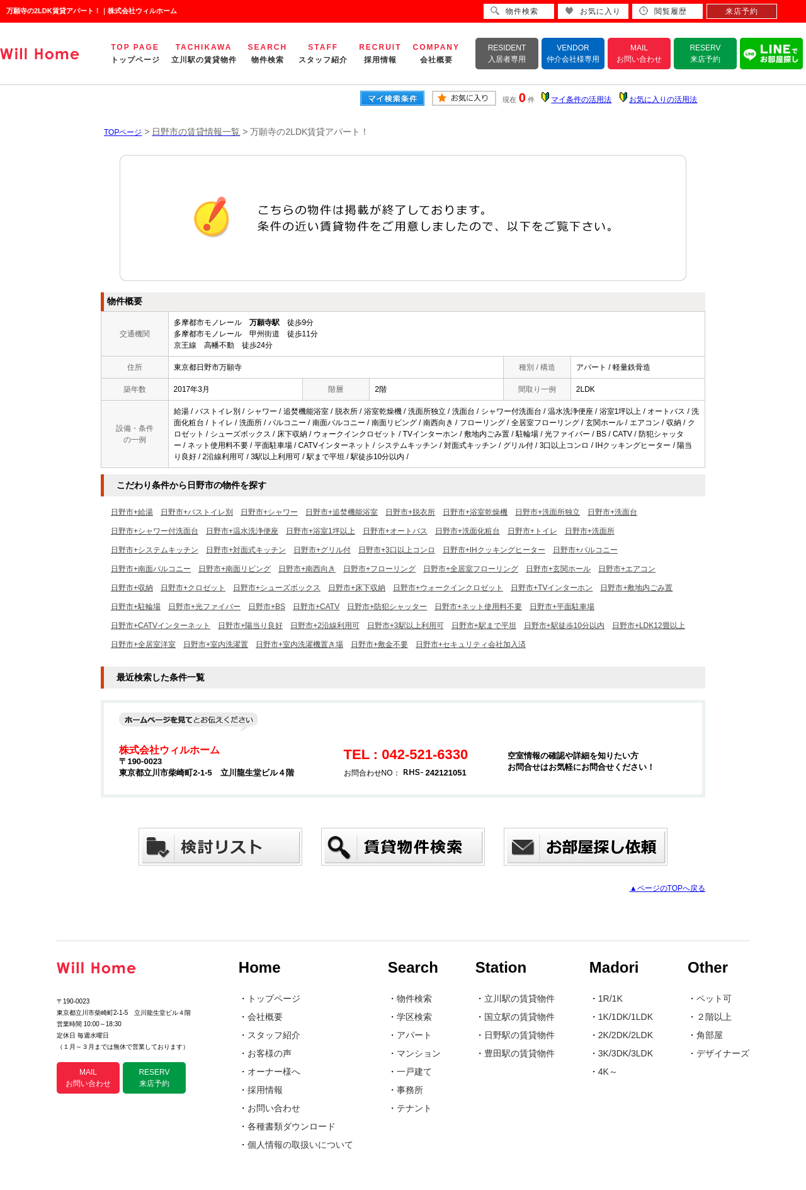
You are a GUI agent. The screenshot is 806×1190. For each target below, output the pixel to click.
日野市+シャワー (269, 512)
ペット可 (714, 998)
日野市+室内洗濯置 (215, 644)
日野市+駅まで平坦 (483, 625)
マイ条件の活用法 (581, 99)
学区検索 (414, 1017)
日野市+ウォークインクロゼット (448, 587)
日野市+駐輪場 (136, 606)
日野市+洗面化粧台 (467, 531)
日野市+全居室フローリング (470, 568)
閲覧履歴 (663, 11)
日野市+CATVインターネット (160, 625)
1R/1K (610, 998)
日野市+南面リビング (234, 568)
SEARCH (268, 53)
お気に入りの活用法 (663, 99)
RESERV (705, 53)
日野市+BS (266, 606)
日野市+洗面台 (612, 512)
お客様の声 (269, 1053)
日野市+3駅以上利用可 (405, 625)
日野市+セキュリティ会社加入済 (471, 644)
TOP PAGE (135, 53)
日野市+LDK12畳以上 (648, 625)
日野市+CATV (316, 606)
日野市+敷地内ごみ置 (636, 587)
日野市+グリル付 (322, 550)
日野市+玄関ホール (558, 568)
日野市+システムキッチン (154, 550)
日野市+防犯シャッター (387, 606)
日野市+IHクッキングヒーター (494, 550)
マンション (419, 1053)
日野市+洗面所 (590, 531)
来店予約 (741, 11)
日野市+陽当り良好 (250, 625)
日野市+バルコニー (585, 550)
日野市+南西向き (307, 568)
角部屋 (709, 1035)
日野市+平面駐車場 (562, 606)
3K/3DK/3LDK (625, 1053)
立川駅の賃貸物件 (519, 998)
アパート (414, 1035)
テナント (414, 1108)
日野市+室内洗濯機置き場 (299, 644)
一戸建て (414, 1072)
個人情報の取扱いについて (300, 1145)
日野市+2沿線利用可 (325, 625)
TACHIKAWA (204, 53)
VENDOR (573, 53)
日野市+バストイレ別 (197, 512)
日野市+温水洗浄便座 (242, 531)
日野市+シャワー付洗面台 (154, 531)
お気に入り (593, 11)
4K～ (608, 1072)
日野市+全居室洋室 (143, 644)
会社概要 (265, 1017)
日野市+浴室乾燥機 (475, 512)
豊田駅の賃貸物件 (519, 1053)
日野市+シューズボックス (277, 587)
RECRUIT (380, 53)
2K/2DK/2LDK (625, 1035)
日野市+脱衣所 (410, 512)
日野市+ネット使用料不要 (478, 606)
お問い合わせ (273, 1108)
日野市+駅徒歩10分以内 (564, 625)
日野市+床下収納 (356, 587)
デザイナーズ (722, 1053)
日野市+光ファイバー (204, 606)
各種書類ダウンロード (291, 1126)
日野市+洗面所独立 (547, 512)
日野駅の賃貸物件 (519, 1035)
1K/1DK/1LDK (625, 1017)
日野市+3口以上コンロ (396, 550)
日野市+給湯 (132, 512)
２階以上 (714, 1017)
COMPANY (436, 53)
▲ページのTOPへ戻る (667, 888)
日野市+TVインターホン (552, 587)
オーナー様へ (273, 1072)
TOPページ (123, 132)
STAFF (323, 53)
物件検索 (414, 998)
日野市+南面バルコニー (151, 568)
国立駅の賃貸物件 (519, 1017)
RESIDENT (507, 53)
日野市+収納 (132, 587)
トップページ (273, 998)
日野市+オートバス (395, 531)
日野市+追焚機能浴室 (341, 512)
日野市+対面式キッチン (246, 550)
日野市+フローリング (379, 568)
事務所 (410, 1090)
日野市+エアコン (627, 568)
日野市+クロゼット (193, 587)
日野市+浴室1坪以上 (320, 531)
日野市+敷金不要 (379, 644)
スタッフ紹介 (273, 1035)
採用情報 (265, 1090)
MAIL (639, 53)
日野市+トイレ (532, 531)
